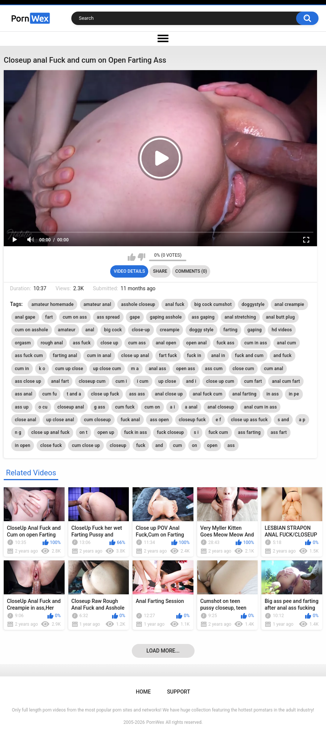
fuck (141, 445)
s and (283, 419)
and (159, 445)
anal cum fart (286, 381)
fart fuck (168, 355)
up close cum (107, 368)
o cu (42, 407)
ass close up (28, 381)
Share (160, 271)
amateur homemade (52, 304)
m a (135, 368)
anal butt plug (280, 317)
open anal (196, 342)
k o (42, 368)
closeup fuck (192, 419)
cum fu (49, 394)
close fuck (51, 445)
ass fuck (82, 342)
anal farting (244, 394)
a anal (191, 407)
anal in (218, 355)
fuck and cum (249, 355)
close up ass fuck (249, 419)
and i (191, 381)
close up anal (135, 355)
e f (218, 419)
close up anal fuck (50, 432)
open (212, 445)
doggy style (201, 329)
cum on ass (75, 317)
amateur (66, 329)
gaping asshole (166, 317)
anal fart (60, 381)
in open (22, 445)
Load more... (163, 651)
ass (231, 445)
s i (196, 432)
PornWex (155, 722)
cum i (121, 381)
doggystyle (253, 304)
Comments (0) (191, 271)
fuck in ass (135, 432)
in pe (294, 394)
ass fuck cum (29, 355)
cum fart (253, 381)
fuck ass (226, 342)
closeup (118, 445)
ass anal (23, 394)
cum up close (69, 368)
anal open (166, 342)
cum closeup (97, 419)
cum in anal (99, 355)
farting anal (65, 355)
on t (84, 432)
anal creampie (289, 304)
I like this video (132, 257)
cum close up (86, 445)
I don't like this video (141, 257)
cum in (22, 368)
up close (167, 381)
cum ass (137, 342)
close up (109, 342)
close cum (243, 368)
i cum (143, 381)
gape (135, 317)
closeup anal (71, 407)
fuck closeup (170, 432)
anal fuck (174, 304)
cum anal (273, 368)
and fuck (282, 355)
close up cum (220, 381)
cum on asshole (31, 329)
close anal (25, 419)
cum (177, 445)
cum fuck (124, 407)
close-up (141, 329)
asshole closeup (138, 304)
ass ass (137, 394)
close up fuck (105, 394)
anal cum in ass (260, 407)
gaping (255, 329)
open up (105, 432)
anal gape (25, 317)
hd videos (281, 329)
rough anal (52, 342)
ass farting (249, 432)
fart (49, 317)
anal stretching (240, 317)
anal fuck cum (207, 394)
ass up (22, 407)
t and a (74, 394)
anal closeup (220, 407)
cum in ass (255, 342)
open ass (185, 368)
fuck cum (218, 432)
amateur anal (97, 304)
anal (89, 329)
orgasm (23, 342)
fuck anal (130, 419)
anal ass (157, 368)
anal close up (169, 394)
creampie (169, 329)
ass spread (108, 317)
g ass (99, 407)
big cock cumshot (213, 304)
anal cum (286, 342)
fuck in (194, 355)
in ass (272, 394)
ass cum (214, 368)
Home (143, 692)
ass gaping (203, 317)
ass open (159, 419)
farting (230, 329)
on (194, 445)
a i (172, 407)
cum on (152, 407)
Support (178, 692)
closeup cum (92, 381)
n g (18, 432)
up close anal (60, 419)
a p (302, 419)
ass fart (279, 432)
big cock (113, 329)
